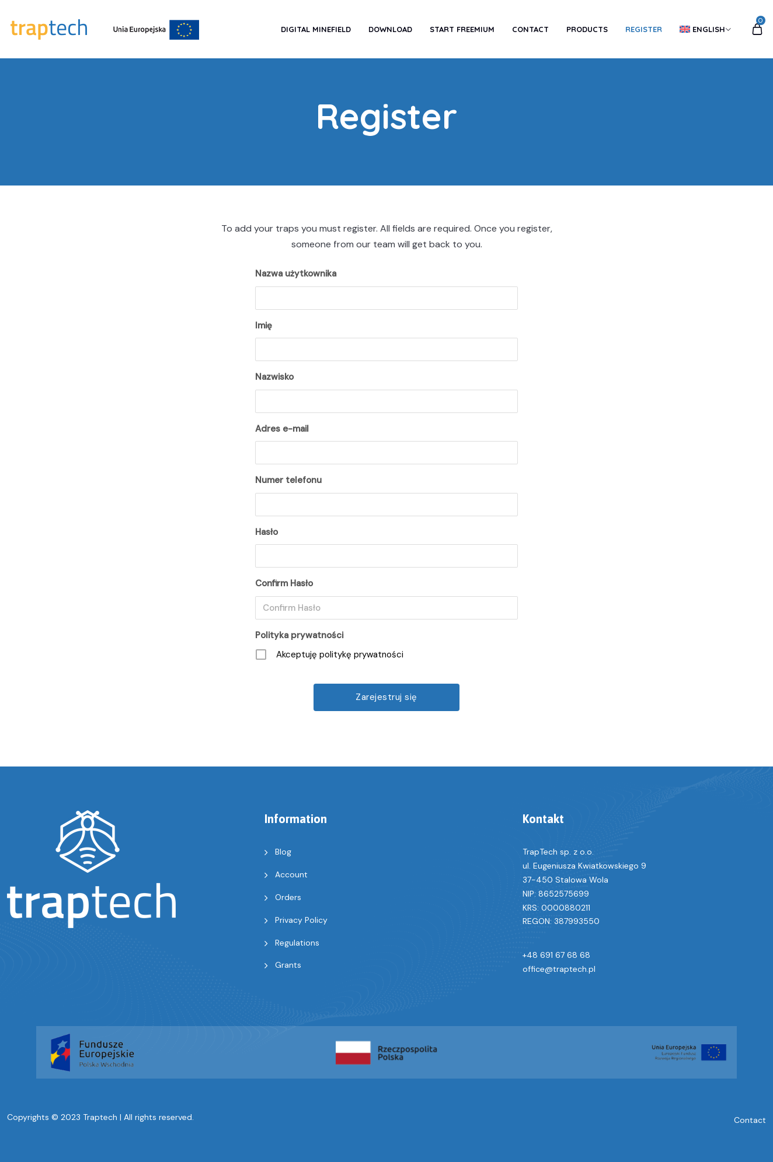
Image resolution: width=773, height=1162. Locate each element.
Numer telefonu (288, 480)
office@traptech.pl (559, 969)
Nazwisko (274, 377)
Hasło (266, 532)
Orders (288, 897)
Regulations (297, 942)
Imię (263, 325)
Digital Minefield (316, 29)
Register (643, 29)
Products (587, 29)
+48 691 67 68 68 (556, 955)
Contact (530, 29)
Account (291, 874)
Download (390, 29)
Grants (288, 965)
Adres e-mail (282, 429)
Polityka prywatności (299, 635)
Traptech (100, 1117)
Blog (283, 851)
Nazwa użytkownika (295, 273)
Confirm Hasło (284, 583)
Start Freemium (462, 29)
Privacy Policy (301, 920)
